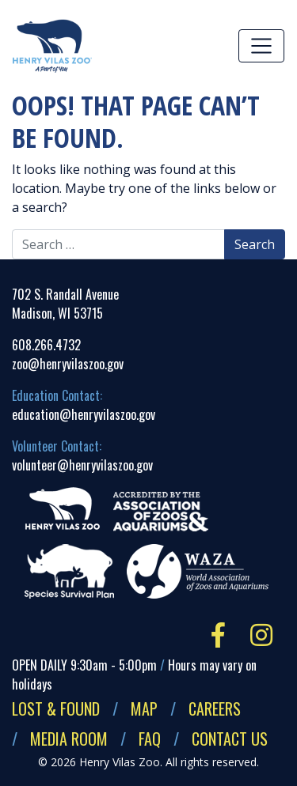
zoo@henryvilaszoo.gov (68, 363)
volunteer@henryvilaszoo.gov (82, 464)
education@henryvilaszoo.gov (83, 414)
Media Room (69, 738)
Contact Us (230, 738)
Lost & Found (56, 708)
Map (144, 708)
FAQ (150, 738)
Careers (214, 708)
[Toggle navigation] (261, 45)
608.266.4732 (46, 344)
